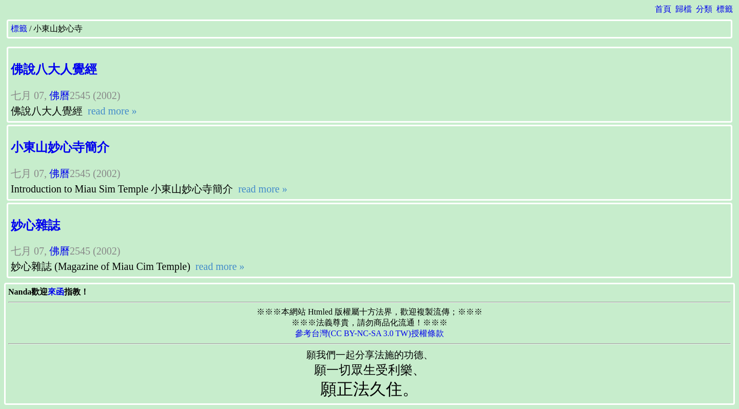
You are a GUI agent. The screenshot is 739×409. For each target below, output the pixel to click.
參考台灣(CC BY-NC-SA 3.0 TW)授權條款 (369, 333)
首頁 (663, 9)
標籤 (724, 9)
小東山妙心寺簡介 (60, 147)
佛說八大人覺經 (54, 69)
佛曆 (59, 95)
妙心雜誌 (35, 225)
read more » (111, 110)
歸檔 (683, 9)
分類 (704, 9)
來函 (56, 291)
